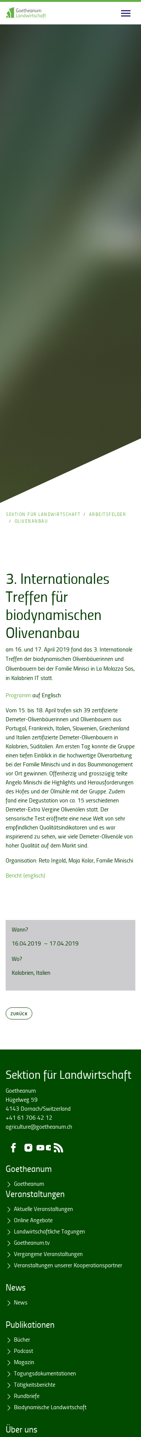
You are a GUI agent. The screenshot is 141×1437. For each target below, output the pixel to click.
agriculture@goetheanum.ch (39, 1126)
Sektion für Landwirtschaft (43, 514)
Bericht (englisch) (25, 875)
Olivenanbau (31, 521)
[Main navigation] (126, 13)
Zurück (19, 1013)
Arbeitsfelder (107, 514)
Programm (18, 695)
